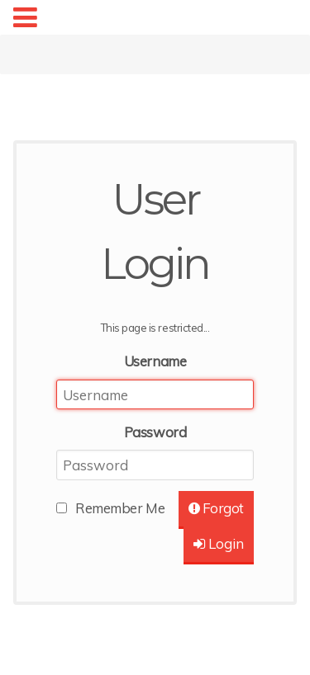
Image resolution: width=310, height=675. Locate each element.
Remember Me (120, 508)
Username (155, 361)
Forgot (216, 508)
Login (218, 543)
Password (155, 432)
